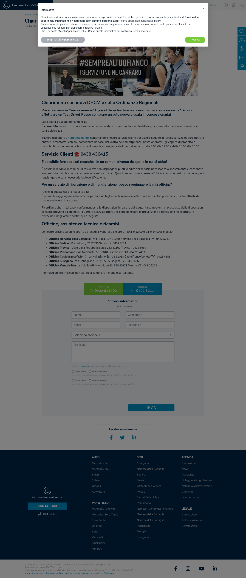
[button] (203, 8)
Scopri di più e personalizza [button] (63, 39)
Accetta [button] (195, 39)
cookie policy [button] (153, 20)
